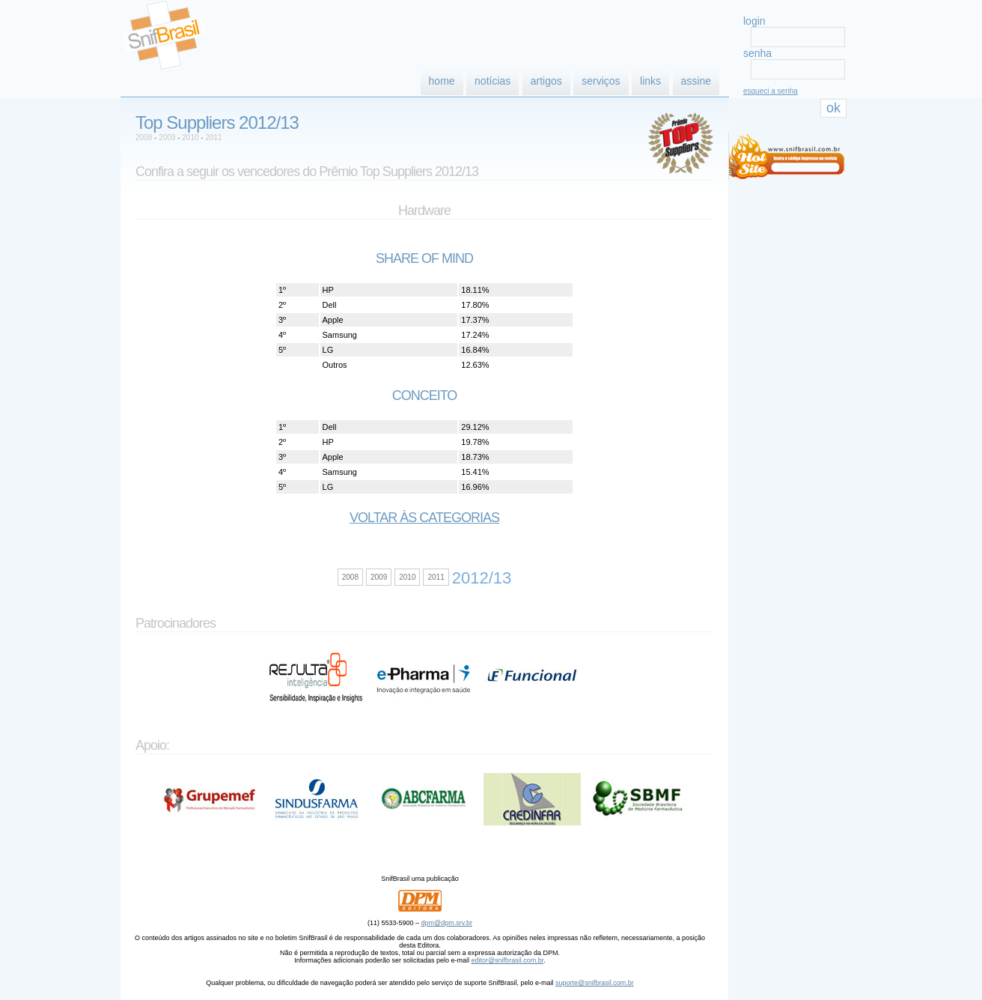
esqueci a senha (770, 91)
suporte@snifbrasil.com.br (594, 983)
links (650, 81)
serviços (601, 81)
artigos (546, 81)
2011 (213, 137)
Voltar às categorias (424, 517)
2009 (167, 137)
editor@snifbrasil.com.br (507, 960)
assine (696, 81)
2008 (143, 137)
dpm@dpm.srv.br (446, 923)
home (442, 81)
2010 (190, 137)
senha (757, 53)
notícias (492, 81)
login (754, 21)
